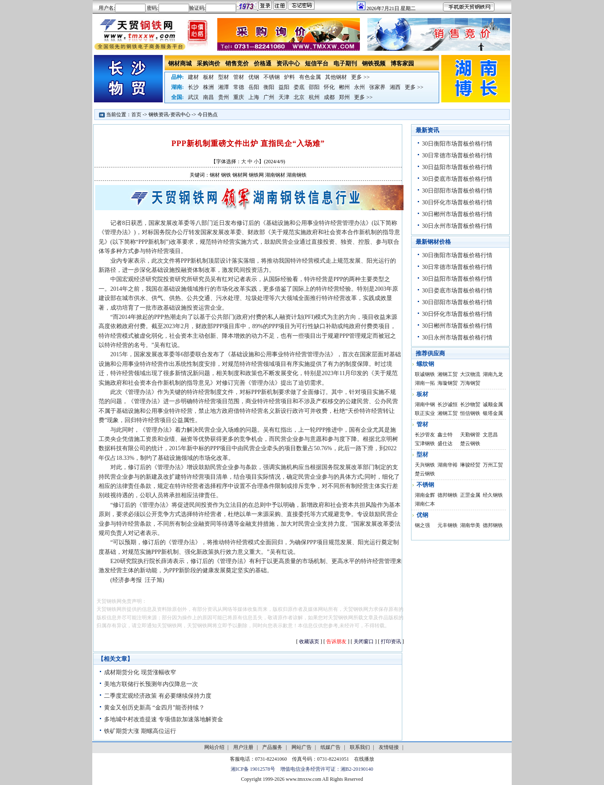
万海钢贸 (470, 383)
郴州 (344, 87)
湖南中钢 (425, 404)
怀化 (329, 87)
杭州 (314, 97)
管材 (238, 77)
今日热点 (208, 114)
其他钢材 (336, 77)
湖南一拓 (425, 383)
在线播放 (364, 759)
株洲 (208, 87)
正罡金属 (470, 495)
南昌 (208, 97)
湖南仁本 (425, 504)
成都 (329, 97)
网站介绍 (214, 747)
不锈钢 (271, 77)
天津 (284, 97)
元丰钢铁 (447, 525)
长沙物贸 (470, 404)
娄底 (299, 87)
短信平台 (316, 63)
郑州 (344, 97)
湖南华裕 (447, 465)
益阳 (284, 87)
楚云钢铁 (470, 443)
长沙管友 (425, 435)
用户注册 (243, 747)
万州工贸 (493, 465)
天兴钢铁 (425, 465)
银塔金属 (493, 413)
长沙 (193, 87)
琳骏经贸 (470, 465)
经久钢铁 (493, 495)
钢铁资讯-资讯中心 (169, 114)
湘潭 (223, 87)
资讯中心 (288, 63)
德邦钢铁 (447, 495)
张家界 (377, 87)
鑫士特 (445, 435)
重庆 (238, 97)
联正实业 (425, 413)
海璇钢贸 (447, 383)
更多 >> (360, 77)
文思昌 (490, 435)
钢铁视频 (373, 63)
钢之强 (422, 525)
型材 (223, 77)
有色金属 (310, 77)
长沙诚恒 (447, 404)
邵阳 (314, 87)
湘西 (395, 87)
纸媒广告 (330, 747)
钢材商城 (180, 63)
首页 (136, 114)
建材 (193, 77)
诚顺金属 (493, 404)
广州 (268, 97)
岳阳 (253, 87)
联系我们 (360, 747)
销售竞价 (237, 63)
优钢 (253, 77)
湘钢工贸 (447, 374)
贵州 (223, 97)
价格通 (262, 63)
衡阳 (268, 87)
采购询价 (208, 63)
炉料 (289, 77)
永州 (359, 87)
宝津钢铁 (425, 443)
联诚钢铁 (425, 374)
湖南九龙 (493, 374)
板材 (208, 77)
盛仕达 (445, 443)
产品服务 (272, 747)
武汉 (193, 97)
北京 (299, 97)
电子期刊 (345, 63)
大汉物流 (470, 374)
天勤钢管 (470, 435)
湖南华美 (470, 525)
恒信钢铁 (470, 413)
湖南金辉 (425, 495)
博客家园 (402, 63)
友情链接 (389, 747)
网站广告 (302, 747)
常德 (238, 87)
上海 (253, 97)
